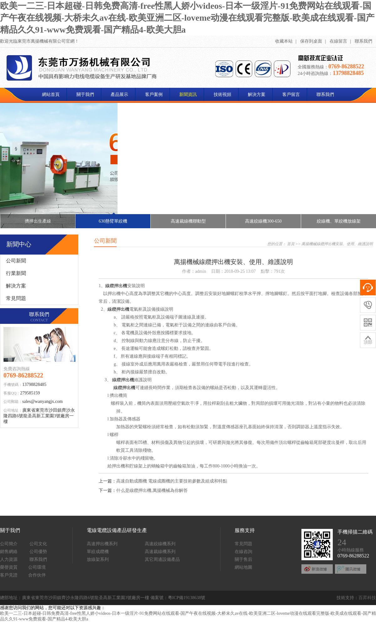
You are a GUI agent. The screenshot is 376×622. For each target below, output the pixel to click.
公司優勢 (38, 551)
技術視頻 (222, 94)
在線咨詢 (243, 551)
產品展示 (119, 94)
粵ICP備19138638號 (187, 597)
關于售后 (243, 559)
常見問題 (16, 298)
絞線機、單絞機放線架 (339, 221)
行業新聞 (16, 273)
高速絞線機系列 (160, 543)
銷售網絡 (9, 551)
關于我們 (85, 94)
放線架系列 (98, 559)
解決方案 (256, 94)
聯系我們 (363, 41)
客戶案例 (154, 94)
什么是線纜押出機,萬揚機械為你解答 (152, 490)
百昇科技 (367, 597)
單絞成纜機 (98, 551)
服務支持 (245, 530)
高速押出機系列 (102, 543)
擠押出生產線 (38, 221)
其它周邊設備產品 (162, 559)
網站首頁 (51, 94)
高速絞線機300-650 (263, 221)
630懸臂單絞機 (113, 219)
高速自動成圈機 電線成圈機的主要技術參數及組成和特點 (171, 481)
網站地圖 (243, 567)
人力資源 (9, 559)
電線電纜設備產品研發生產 (117, 530)
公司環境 (37, 567)
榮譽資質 (9, 567)
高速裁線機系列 (160, 551)
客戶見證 (9, 575)
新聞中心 (18, 244)
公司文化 (38, 543)
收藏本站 (284, 41)
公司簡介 (9, 543)
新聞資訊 (188, 94)
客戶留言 (291, 94)
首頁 (291, 244)
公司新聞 (16, 260)
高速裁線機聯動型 (188, 221)
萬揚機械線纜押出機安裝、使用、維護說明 (337, 244)
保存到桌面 (311, 41)
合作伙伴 (37, 575)
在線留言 (338, 41)
